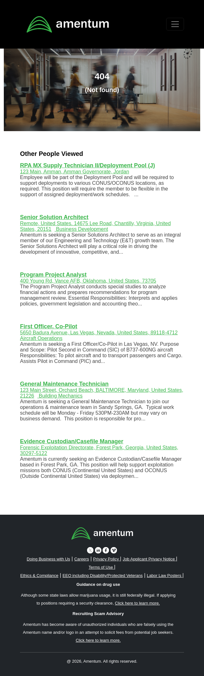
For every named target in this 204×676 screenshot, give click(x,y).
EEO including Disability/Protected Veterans (103, 575)
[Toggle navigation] (175, 24)
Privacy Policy (106, 559)
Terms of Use (101, 567)
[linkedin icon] (98, 550)
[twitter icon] (90, 550)
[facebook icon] (106, 550)
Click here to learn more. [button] (137, 603)
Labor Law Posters (164, 575)
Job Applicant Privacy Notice (149, 559)
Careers (81, 559)
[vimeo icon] (114, 550)
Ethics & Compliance (39, 575)
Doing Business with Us (48, 559)
